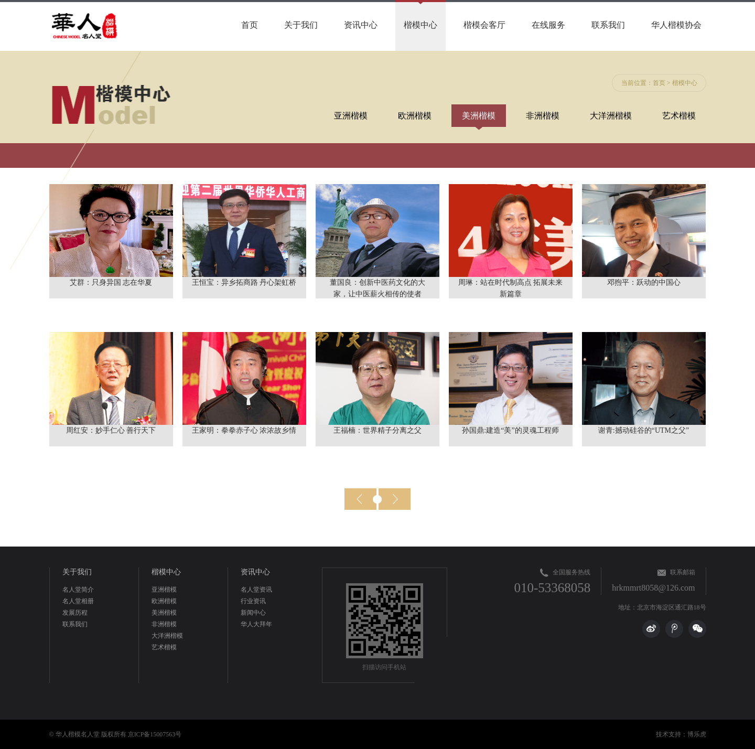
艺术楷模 (679, 115)
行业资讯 (253, 601)
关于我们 (301, 24)
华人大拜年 (256, 624)
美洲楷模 (478, 115)
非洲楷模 (542, 115)
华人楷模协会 (676, 24)
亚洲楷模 (351, 115)
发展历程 (75, 612)
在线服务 (548, 24)
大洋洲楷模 (611, 115)
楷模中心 (420, 24)
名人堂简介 (78, 589)
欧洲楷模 (415, 115)
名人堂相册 (78, 601)
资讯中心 (361, 24)
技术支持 (668, 734)
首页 (249, 24)
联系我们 (608, 24)
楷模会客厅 (484, 24)
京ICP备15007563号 (155, 734)
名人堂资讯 (256, 589)
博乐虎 (696, 734)
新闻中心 (253, 612)
